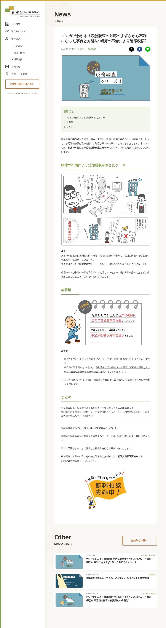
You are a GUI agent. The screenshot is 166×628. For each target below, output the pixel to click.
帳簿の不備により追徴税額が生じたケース (87, 118)
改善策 (70, 122)
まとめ (70, 127)
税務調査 (92, 49)
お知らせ (82, 49)
